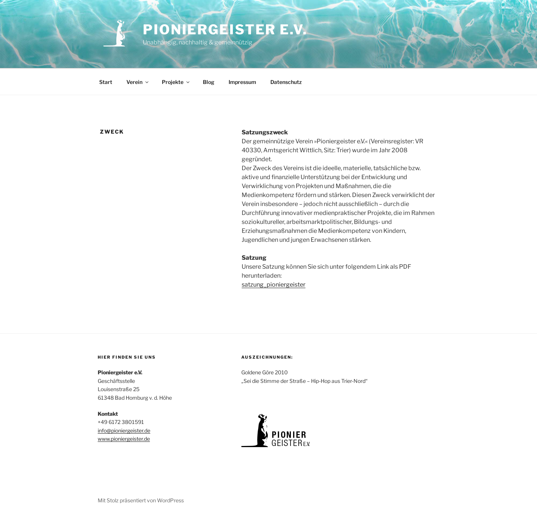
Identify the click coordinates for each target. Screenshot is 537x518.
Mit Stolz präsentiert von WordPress (141, 500)
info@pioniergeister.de (124, 430)
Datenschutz (286, 82)
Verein (138, 82)
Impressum (242, 82)
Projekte (176, 82)
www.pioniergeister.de (124, 439)
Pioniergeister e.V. (225, 29)
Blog (208, 82)
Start (105, 82)
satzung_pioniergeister (273, 284)
